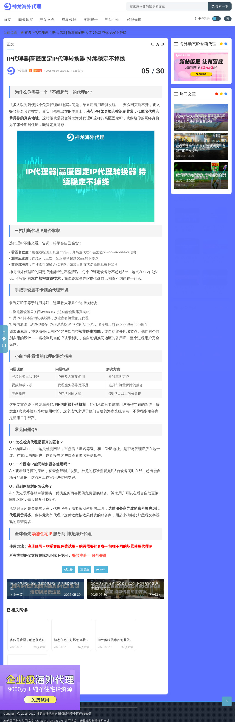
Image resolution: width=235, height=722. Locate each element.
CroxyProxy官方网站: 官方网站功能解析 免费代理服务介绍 (200, 119)
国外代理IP (221, 356)
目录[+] (4, 338)
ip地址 (202, 365)
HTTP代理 (221, 338)
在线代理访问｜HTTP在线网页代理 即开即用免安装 (200, 148)
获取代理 (68, 19)
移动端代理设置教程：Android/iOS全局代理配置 (201, 177)
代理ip (220, 321)
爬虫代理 (220, 347)
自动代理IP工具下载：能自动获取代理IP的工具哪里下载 (214, 261)
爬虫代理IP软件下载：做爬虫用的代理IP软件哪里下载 (214, 230)
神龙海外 (29, 71)
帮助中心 (111, 19)
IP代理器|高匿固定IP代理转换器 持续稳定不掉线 (89, 32)
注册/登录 (202, 18)
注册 (68, 570)
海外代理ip (203, 347)
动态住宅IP (42, 534)
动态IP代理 (185, 330)
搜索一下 (220, 6)
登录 (84, 570)
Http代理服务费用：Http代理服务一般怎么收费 (186, 261)
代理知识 (133, 19)
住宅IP (184, 356)
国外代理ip (203, 356)
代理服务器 (185, 338)
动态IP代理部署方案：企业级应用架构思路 (214, 292)
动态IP (202, 321)
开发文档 (46, 19)
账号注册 (79, 555)
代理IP (184, 321)
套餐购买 (25, 19)
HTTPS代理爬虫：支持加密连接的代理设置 (186, 230)
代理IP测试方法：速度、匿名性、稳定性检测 (186, 292)
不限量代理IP (221, 365)
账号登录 (99, 555)
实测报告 (89, 19)
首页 (7, 19)
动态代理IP (185, 347)
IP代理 (202, 330)
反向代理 (184, 365)
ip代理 (202, 338)
